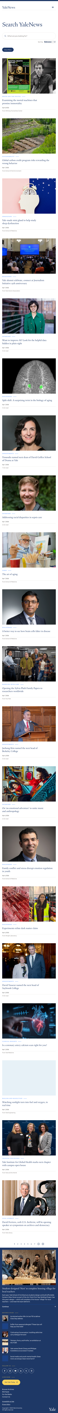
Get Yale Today (11, 1382)
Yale (52, 1409)
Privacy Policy (6, 1404)
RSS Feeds (5, 1392)
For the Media (7, 1394)
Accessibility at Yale (8, 1401)
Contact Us (6, 1397)
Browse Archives (8, 1389)
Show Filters (8, 50)
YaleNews (8, 8)
